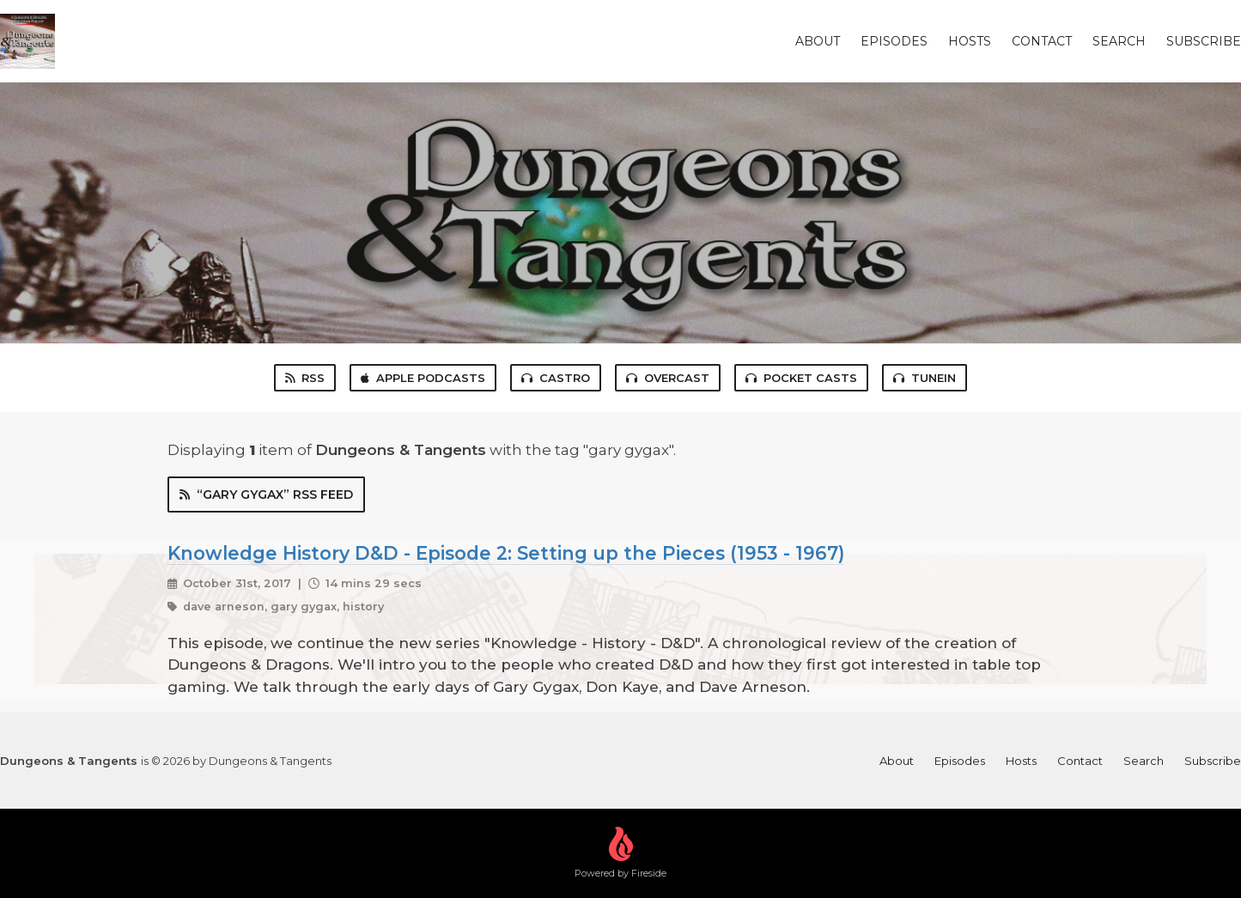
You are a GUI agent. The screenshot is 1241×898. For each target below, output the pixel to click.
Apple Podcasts (423, 378)
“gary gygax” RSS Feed (266, 494)
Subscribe (1203, 41)
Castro (555, 378)
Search (1119, 41)
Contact (1042, 41)
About (817, 41)
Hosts (969, 41)
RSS (305, 378)
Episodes (894, 41)
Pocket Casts (801, 378)
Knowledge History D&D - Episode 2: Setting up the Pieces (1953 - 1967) (505, 553)
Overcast (667, 378)
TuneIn (924, 378)
